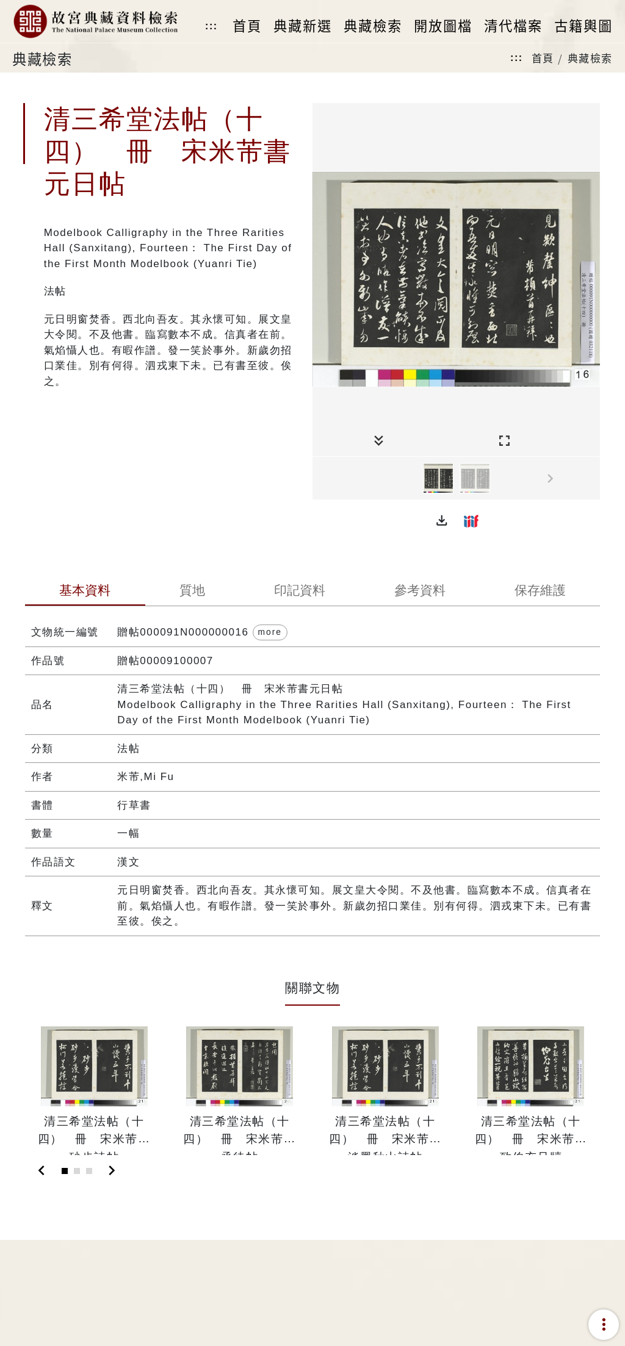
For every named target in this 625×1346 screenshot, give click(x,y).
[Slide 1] (65, 1171)
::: (211, 26)
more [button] (270, 632)
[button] (442, 520)
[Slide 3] (89, 1171)
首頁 (543, 57)
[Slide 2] (77, 1171)
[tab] (85, 591)
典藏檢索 (590, 57)
